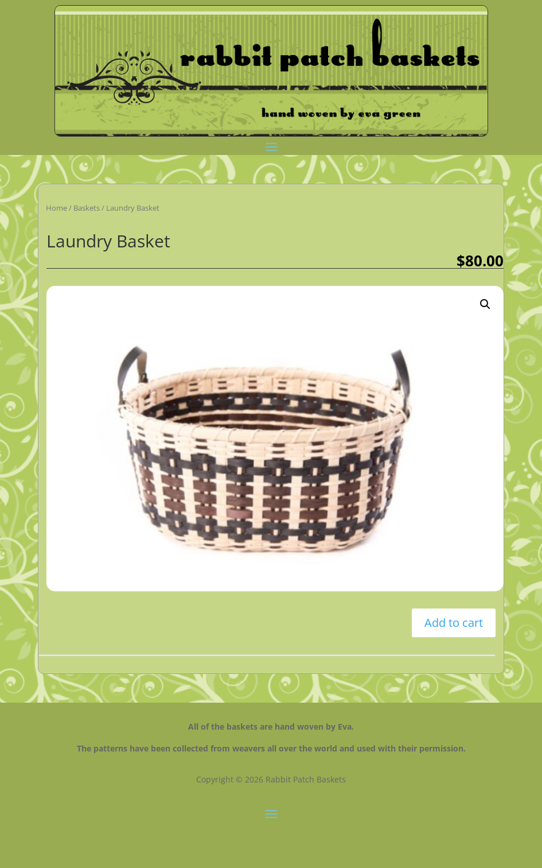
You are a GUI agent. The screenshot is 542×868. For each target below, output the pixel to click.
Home (56, 208)
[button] (485, 304)
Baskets (86, 208)
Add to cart (453, 622)
